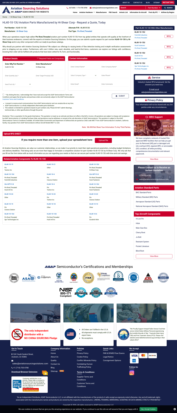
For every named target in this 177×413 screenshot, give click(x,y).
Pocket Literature (142, 246)
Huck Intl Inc (139, 56)
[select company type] (84, 75)
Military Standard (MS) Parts (147, 197)
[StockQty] (18, 75)
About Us (126, 2)
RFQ (169, 36)
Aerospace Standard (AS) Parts (148, 202)
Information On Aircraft (138, 12)
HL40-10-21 (51, 164)
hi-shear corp (22, 31)
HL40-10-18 (51, 204)
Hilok (138, 223)
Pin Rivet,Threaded (84, 31)
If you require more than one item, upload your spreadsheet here (56, 139)
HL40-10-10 (93, 204)
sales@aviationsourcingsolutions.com (154, 92)
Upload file (103, 140)
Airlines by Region (167, 12)
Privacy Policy (82, 353)
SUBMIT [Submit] (120, 96)
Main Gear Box (141, 228)
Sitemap (54, 371)
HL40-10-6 (93, 214)
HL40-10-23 (51, 194)
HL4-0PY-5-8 (94, 174)
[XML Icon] (62, 371)
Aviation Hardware (86, 12)
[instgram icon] (131, 372)
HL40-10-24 (8, 194)
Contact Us (137, 2)
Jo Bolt (138, 237)
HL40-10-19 (8, 164)
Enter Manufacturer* (44, 64)
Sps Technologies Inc (142, 66)
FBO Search (113, 12)
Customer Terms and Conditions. (13, 99)
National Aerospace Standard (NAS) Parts (152, 206)
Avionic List (123, 12)
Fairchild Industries (141, 35)
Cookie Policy (82, 357)
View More (154, 159)
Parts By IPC (153, 12)
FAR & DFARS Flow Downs (114, 353)
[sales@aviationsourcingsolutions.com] (103, 8)
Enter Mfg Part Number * (14, 64)
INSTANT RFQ (168, 2)
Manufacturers (101, 12)
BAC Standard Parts (143, 192)
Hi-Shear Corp (15, 17)
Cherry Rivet (140, 233)
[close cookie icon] (175, 409)
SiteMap (156, 2)
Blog (148, 2)
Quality (53, 360)
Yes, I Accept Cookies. (148, 409)
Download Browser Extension (29, 372)
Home (75, 12)
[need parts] (18, 84)
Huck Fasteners (140, 45)
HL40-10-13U (94, 164)
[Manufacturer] (49, 67)
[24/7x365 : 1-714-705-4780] (77, 8)
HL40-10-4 (51, 174)
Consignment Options (112, 360)
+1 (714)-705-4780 (21, 368)
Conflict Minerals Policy (86, 360)
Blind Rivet (140, 251)
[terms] (3, 94)
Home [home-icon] (5, 17)
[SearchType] (154, 7)
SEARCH (168, 8)
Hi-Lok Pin (140, 219)
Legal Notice (108, 357)
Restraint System (142, 242)
